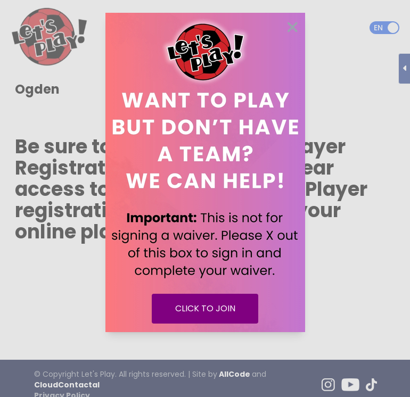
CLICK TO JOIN (205, 308)
